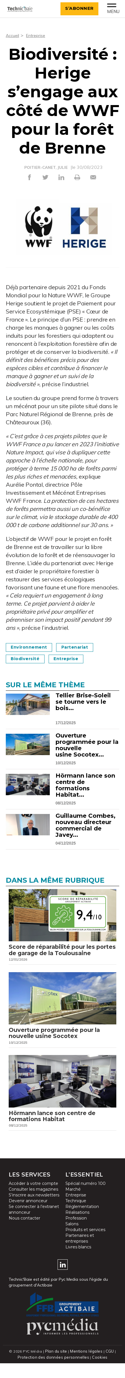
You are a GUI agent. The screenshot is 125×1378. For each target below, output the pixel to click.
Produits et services (85, 1244)
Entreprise (38, 35)
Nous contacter (24, 1233)
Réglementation (82, 1221)
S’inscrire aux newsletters (34, 1210)
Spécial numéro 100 (85, 1198)
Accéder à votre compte (33, 1198)
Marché (73, 1204)
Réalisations (77, 1227)
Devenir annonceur (28, 1215)
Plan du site (56, 1366)
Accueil (13, 35)
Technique (75, 1215)
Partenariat (83, 647)
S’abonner (77, 8)
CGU (109, 1366)
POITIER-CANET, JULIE (45, 167)
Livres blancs (78, 1262)
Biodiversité (28, 658)
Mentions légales (86, 1366)
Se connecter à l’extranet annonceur (34, 1224)
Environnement (32, 647)
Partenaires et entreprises (79, 1253)
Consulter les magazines (33, 1204)
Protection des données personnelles (53, 1372)
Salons (71, 1238)
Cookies (98, 1372)
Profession (76, 1233)
